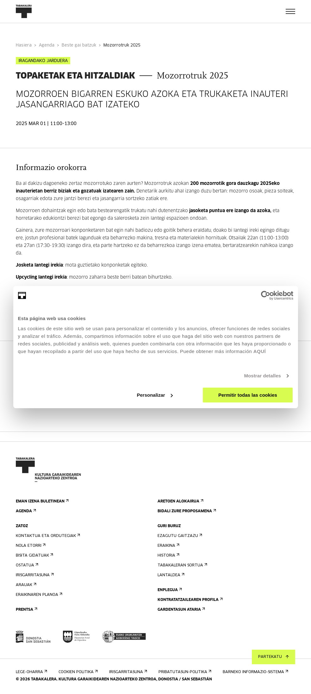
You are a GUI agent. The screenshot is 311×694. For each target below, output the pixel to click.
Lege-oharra (31, 672)
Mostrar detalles (262, 375)
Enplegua (169, 590)
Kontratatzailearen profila (189, 600)
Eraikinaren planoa (38, 595)
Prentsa (26, 610)
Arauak (25, 585)
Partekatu (273, 657)
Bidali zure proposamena (186, 511)
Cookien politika (77, 672)
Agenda (46, 45)
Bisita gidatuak (34, 555)
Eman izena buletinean (41, 501)
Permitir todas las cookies (247, 395)
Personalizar (155, 395)
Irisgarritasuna (34, 575)
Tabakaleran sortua (182, 565)
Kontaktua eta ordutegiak (47, 536)
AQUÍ (259, 351)
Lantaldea (170, 575)
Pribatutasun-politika (184, 672)
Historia (168, 555)
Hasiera (24, 45)
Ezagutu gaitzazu (179, 536)
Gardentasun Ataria (181, 610)
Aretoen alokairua (180, 501)
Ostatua (26, 565)
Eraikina (168, 546)
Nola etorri (30, 546)
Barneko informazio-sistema (255, 672)
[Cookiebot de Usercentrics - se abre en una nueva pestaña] (265, 295)
